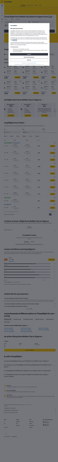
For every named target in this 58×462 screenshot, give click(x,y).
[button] (29, 54)
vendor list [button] (15, 40)
